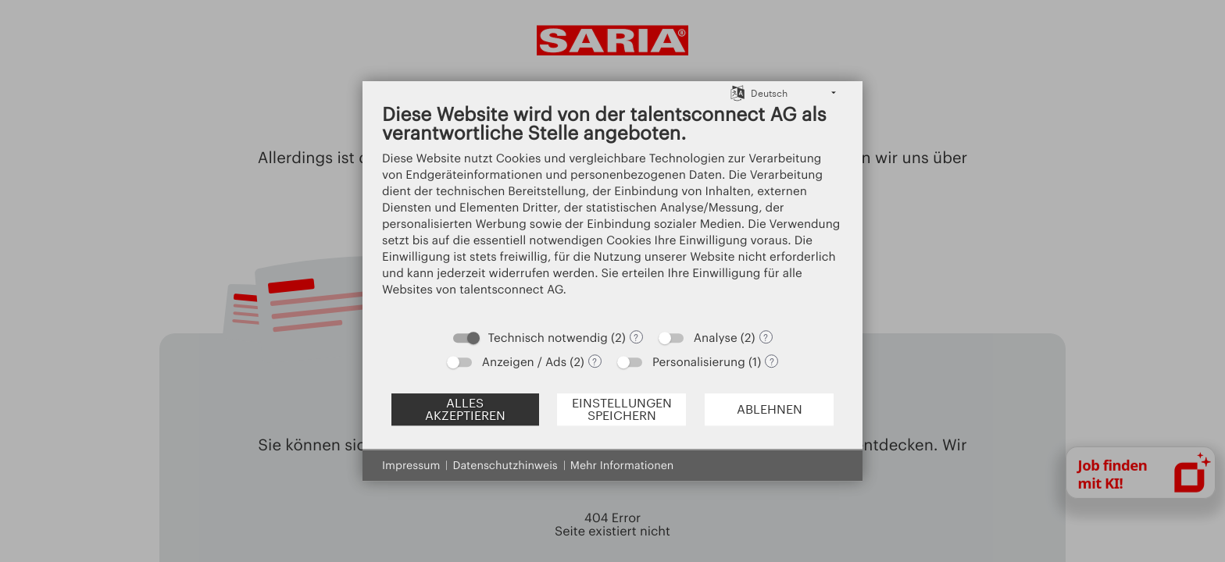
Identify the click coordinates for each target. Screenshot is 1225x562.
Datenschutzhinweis (504, 464)
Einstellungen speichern (622, 409)
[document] (612, 211)
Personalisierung (698, 361)
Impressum (411, 464)
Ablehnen (769, 409)
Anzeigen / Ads (524, 361)
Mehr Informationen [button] (622, 464)
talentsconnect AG (510, 289)
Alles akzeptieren (465, 409)
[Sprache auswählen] (737, 92)
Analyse (716, 337)
